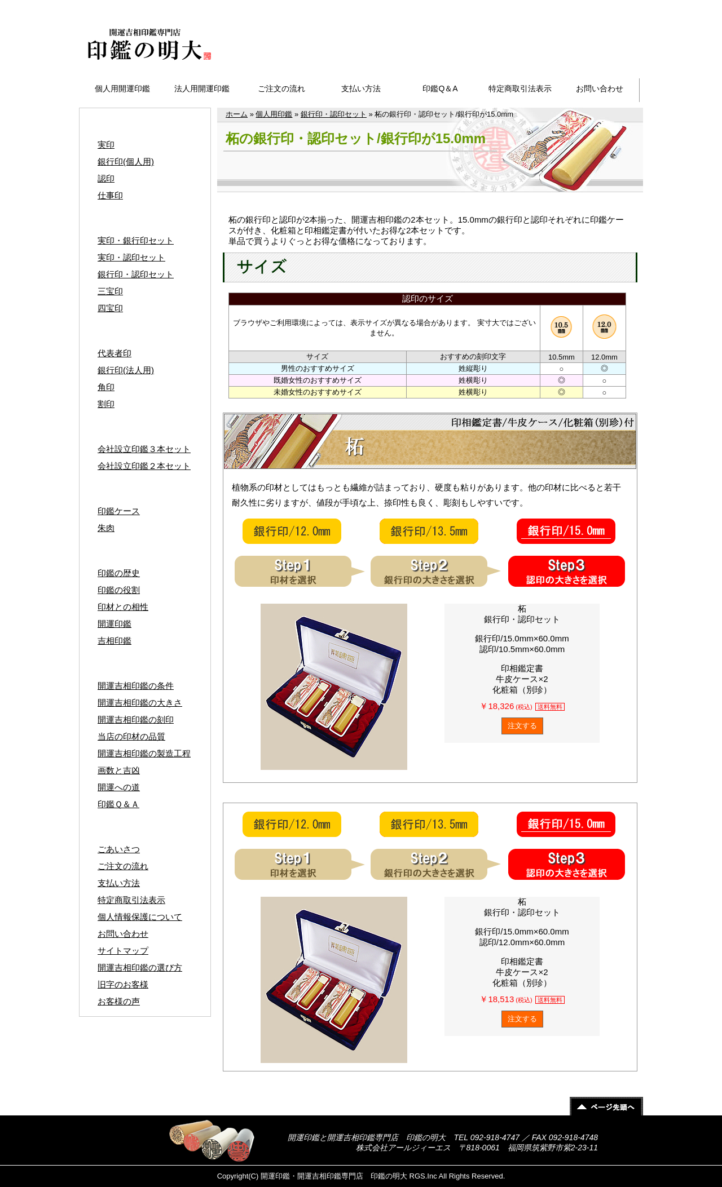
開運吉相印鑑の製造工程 (144, 753)
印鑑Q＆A (439, 88)
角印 (106, 387)
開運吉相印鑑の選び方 (140, 967)
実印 (106, 144)
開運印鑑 (114, 623)
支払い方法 (361, 88)
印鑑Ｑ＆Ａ (118, 804)
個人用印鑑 (274, 114)
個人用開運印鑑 (122, 88)
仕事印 (110, 195)
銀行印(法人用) (126, 370)
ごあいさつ (119, 849)
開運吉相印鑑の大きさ (140, 702)
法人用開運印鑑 (202, 88)
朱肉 (106, 528)
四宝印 (110, 308)
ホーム (237, 114)
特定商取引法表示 (520, 88)
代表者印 (114, 353)
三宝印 (110, 291)
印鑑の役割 (119, 590)
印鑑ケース (119, 511)
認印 (106, 178)
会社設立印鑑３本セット (144, 449)
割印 (106, 404)
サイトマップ (609, 6)
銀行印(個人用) (126, 161)
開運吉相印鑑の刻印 (136, 719)
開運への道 (119, 787)
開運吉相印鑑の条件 (136, 685)
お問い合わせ (599, 88)
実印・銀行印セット (136, 240)
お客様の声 (119, 1001)
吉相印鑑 (114, 640)
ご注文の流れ (281, 88)
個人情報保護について (140, 917)
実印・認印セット (131, 257)
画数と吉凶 (119, 770)
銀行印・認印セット (334, 114)
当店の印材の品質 (131, 736)
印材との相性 (123, 607)
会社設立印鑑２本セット (144, 466)
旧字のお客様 (123, 984)
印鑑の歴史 (119, 573)
